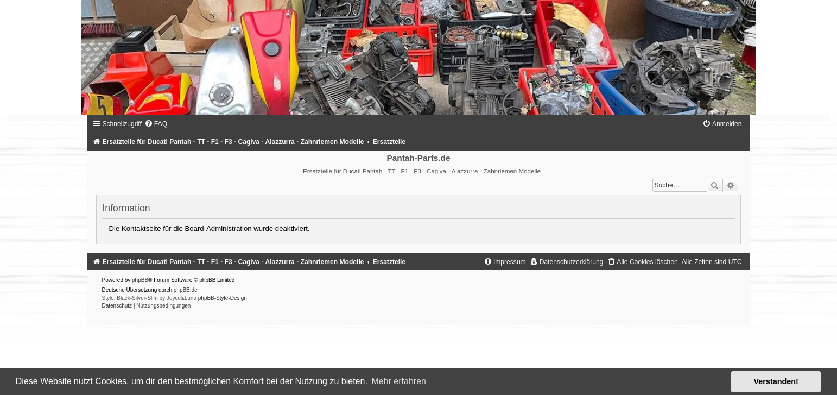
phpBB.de (186, 290)
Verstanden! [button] (776, 381)
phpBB (140, 280)
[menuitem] (155, 124)
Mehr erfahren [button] (398, 381)
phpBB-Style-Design (222, 298)
